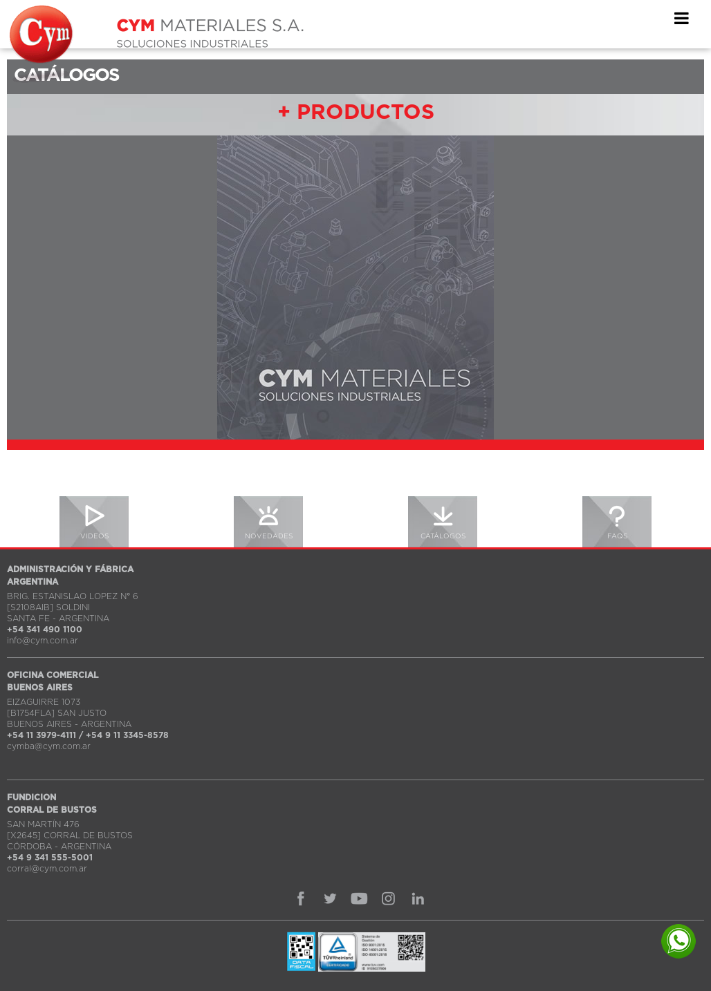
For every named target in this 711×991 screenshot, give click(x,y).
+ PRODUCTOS (355, 112)
